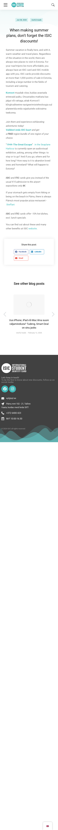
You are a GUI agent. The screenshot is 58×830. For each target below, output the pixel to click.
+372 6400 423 (13, 413)
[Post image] (29, 304)
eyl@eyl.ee (11, 398)
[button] (21, 251)
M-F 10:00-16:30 (14, 418)
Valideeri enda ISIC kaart (18, 129)
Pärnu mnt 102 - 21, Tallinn (18, 404)
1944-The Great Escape (19, 144)
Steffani (10, 204)
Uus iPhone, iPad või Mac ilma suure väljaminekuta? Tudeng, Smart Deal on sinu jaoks (29, 324)
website (32, 228)
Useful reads (36, 20)
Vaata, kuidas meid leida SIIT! (15, 407)
